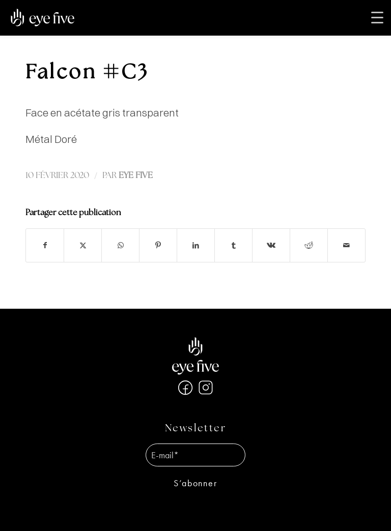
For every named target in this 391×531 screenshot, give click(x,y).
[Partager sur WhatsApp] (120, 245)
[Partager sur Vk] (271, 245)
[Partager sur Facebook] (45, 245)
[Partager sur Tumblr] (233, 245)
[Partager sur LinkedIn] (195, 245)
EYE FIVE (136, 175)
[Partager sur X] (82, 245)
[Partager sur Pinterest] (158, 245)
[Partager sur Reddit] (308, 245)
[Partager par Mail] (346, 245)
